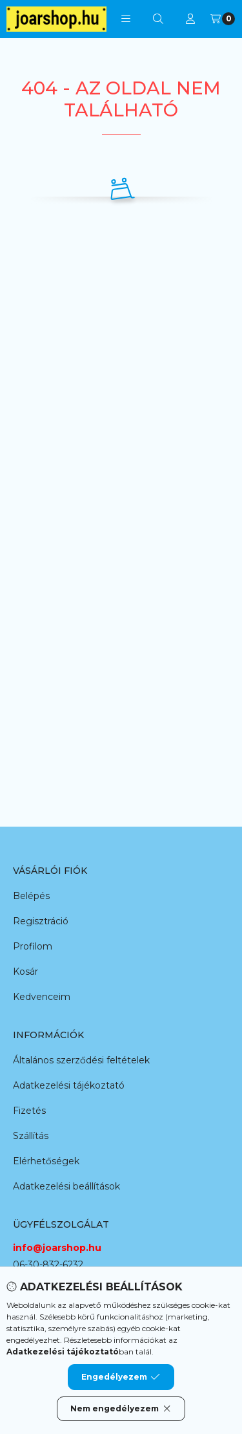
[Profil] (190, 19)
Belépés (31, 896)
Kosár (25, 971)
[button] (126, 19)
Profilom (32, 946)
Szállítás (30, 1136)
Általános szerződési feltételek (81, 1060)
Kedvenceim (41, 997)
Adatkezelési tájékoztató (69, 1085)
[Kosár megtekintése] (223, 19)
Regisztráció (40, 921)
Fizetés (29, 1110)
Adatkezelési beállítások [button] (66, 1186)
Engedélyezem (120, 1377)
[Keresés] (158, 19)
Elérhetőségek (46, 1161)
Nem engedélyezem (121, 1409)
